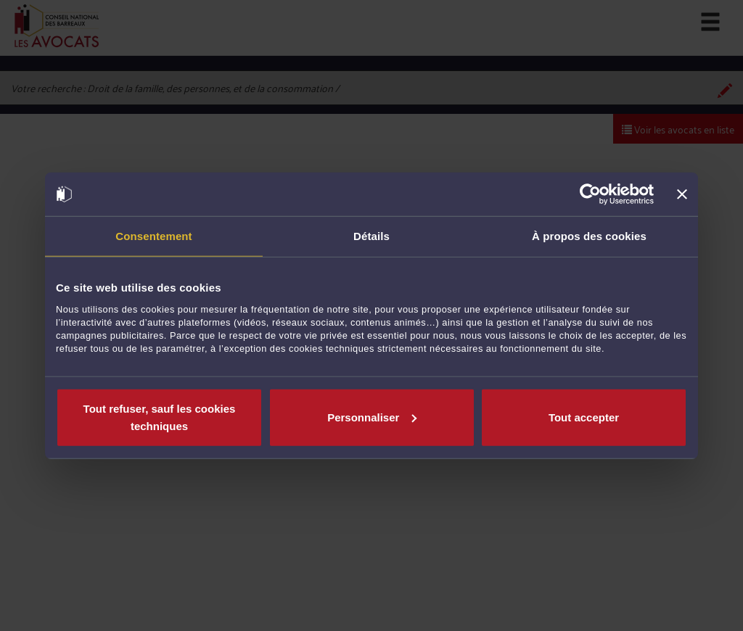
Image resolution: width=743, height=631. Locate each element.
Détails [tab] (371, 236)
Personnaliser (371, 417)
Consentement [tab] (153, 236)
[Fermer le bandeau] (682, 194)
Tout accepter (584, 417)
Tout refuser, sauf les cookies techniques (159, 417)
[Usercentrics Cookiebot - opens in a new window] (590, 194)
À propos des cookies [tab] (589, 236)
